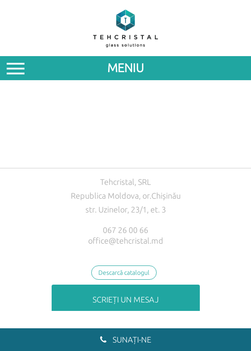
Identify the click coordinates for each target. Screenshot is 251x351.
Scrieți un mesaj (126, 299)
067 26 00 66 (125, 229)
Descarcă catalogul (124, 272)
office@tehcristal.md (125, 240)
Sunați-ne (125, 339)
